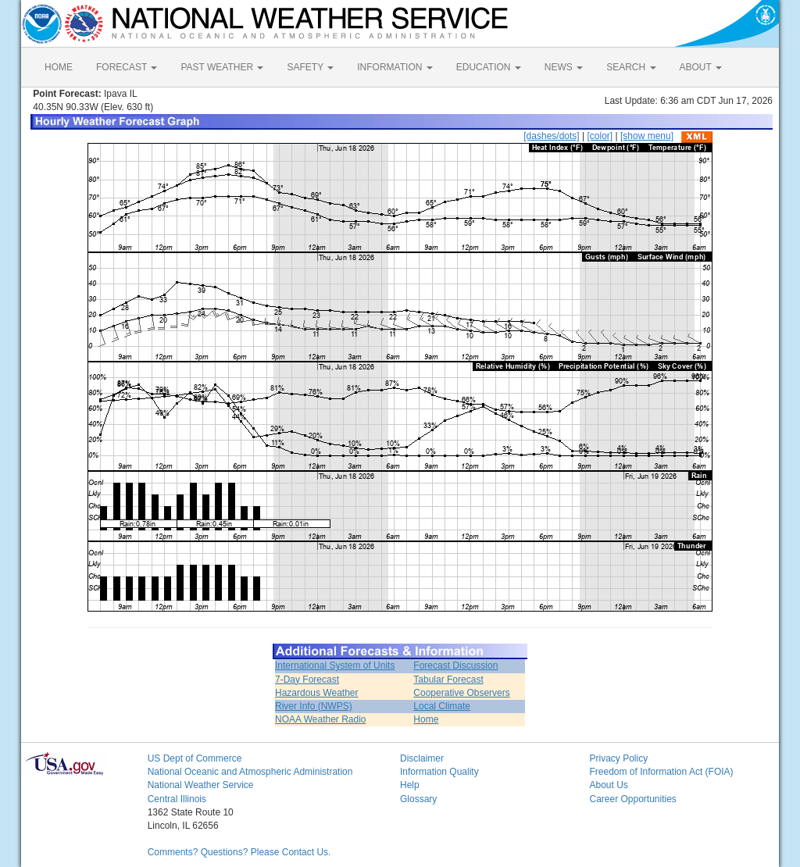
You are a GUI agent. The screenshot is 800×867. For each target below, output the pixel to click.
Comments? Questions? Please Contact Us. (239, 852)
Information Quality (439, 771)
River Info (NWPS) (313, 706)
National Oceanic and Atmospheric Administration (250, 771)
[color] (599, 135)
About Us (608, 785)
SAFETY (310, 67)
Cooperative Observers (461, 692)
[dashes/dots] (551, 135)
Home (425, 719)
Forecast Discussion (455, 665)
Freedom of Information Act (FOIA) (661, 771)
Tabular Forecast (448, 679)
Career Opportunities (632, 799)
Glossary (418, 799)
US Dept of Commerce (195, 758)
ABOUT (701, 67)
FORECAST (126, 67)
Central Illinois (177, 799)
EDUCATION (488, 67)
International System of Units (335, 665)
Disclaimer (422, 758)
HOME (59, 67)
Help (410, 785)
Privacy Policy (618, 758)
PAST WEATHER (221, 67)
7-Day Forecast (307, 679)
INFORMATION (394, 67)
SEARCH (630, 67)
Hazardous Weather (317, 692)
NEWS (564, 67)
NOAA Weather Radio (320, 719)
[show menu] (646, 135)
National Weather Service (201, 785)
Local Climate (441, 706)
